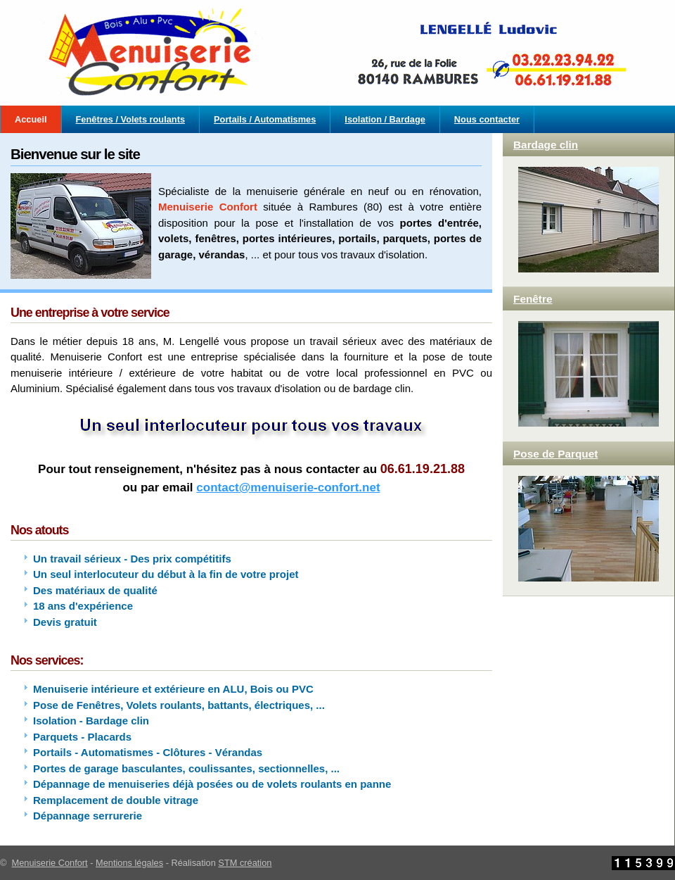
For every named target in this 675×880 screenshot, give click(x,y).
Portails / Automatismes (265, 119)
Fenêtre (532, 299)
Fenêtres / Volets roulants (131, 119)
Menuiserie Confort (50, 862)
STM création (244, 862)
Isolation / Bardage (385, 119)
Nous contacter (487, 119)
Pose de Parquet (555, 454)
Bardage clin (545, 145)
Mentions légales (129, 862)
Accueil (31, 119)
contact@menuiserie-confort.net (288, 487)
